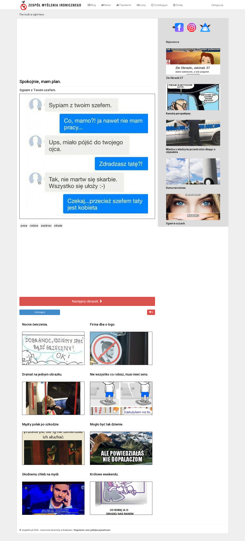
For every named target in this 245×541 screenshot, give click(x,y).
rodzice (34, 225)
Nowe (106, 5)
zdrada (58, 225)
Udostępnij (39, 312)
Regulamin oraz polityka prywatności (92, 530)
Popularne (123, 5)
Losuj (141, 5)
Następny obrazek (87, 301)
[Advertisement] (87, 48)
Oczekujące (159, 5)
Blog (92, 5)
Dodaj (178, 5)
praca (24, 225)
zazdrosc (46, 225)
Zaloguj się (217, 5)
